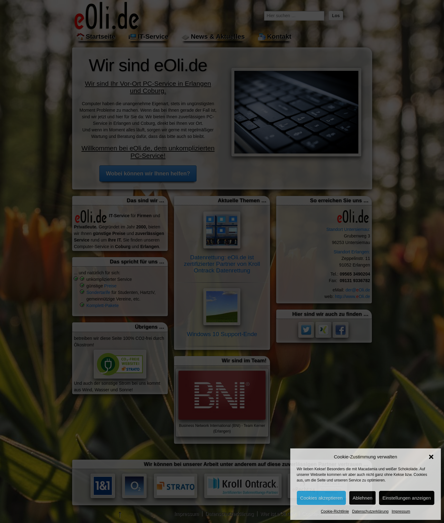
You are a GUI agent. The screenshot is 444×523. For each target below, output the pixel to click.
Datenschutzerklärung (370, 511)
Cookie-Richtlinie (335, 511)
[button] (431, 457)
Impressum (401, 511)
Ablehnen (362, 498)
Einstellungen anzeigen (406, 498)
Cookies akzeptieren (321, 498)
